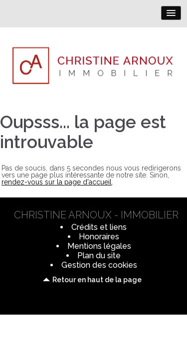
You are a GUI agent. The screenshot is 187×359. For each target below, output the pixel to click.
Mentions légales (99, 246)
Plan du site (99, 255)
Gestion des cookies (99, 265)
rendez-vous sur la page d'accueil (56, 182)
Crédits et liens (99, 227)
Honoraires (99, 236)
